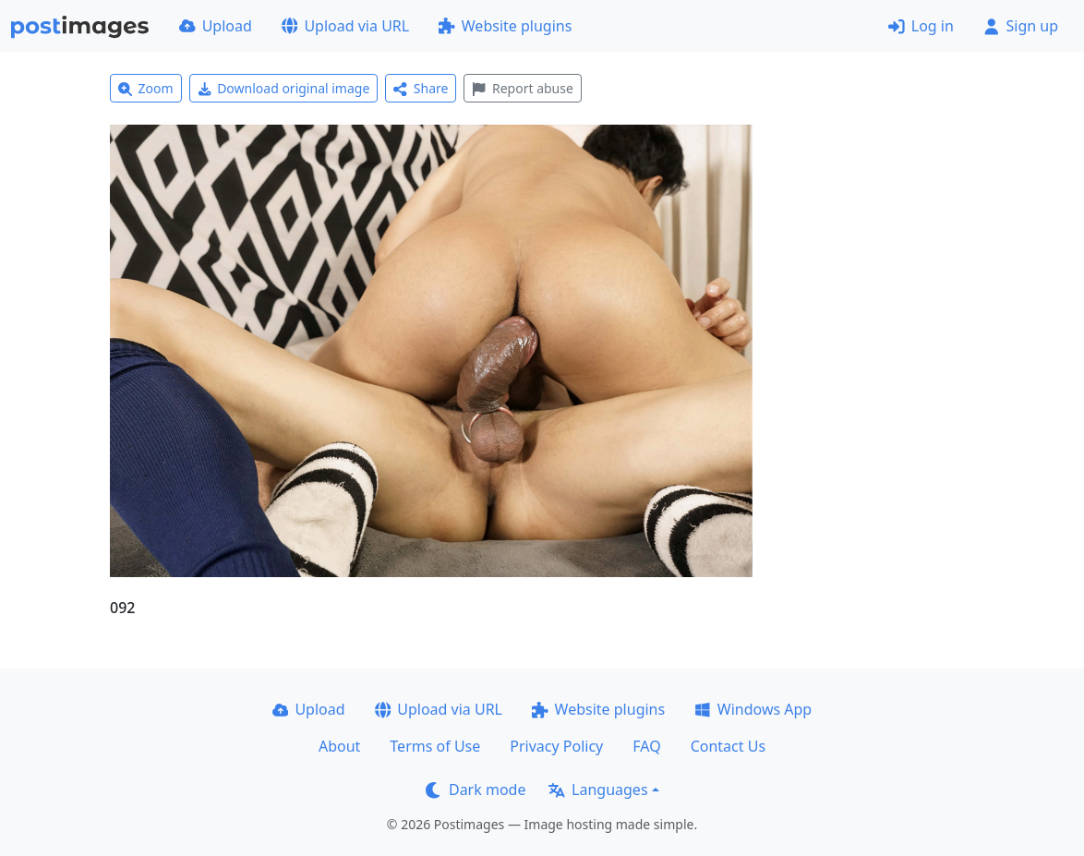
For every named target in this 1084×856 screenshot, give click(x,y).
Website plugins (505, 26)
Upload (215, 26)
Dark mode (475, 789)
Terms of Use (435, 746)
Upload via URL (345, 26)
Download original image (284, 88)
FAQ (646, 746)
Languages (597, 789)
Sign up (1020, 26)
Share (420, 88)
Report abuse (522, 88)
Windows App (753, 709)
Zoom (146, 88)
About (339, 746)
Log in (921, 26)
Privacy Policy (556, 746)
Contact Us (728, 746)
